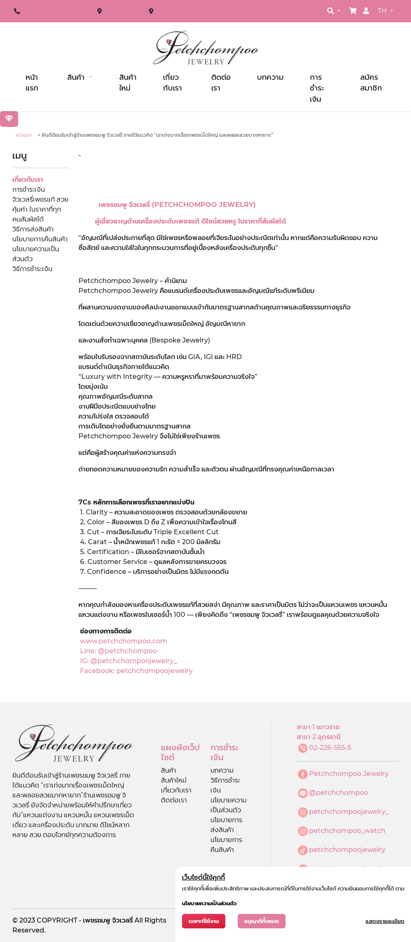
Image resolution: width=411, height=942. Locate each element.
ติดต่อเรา (221, 82)
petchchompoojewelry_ (349, 812)
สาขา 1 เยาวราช (125, 11)
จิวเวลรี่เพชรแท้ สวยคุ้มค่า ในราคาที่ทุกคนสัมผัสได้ (40, 209)
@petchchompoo (338, 793)
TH (383, 11)
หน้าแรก (32, 82)
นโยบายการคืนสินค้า (40, 239)
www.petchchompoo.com (123, 641)
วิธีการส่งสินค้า (33, 229)
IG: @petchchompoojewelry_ (127, 661)
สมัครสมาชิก (371, 82)
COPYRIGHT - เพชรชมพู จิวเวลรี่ (86, 920)
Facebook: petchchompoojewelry (136, 671)
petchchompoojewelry (347, 850)
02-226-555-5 (330, 748)
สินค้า (77, 77)
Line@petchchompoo (57, 11)
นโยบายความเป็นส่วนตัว (209, 903)
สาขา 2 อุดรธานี (176, 11)
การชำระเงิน (317, 88)
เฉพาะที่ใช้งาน (204, 921)
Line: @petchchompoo (118, 651)
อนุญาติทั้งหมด (261, 921)
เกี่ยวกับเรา (172, 82)
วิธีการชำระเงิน (32, 269)
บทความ (270, 77)
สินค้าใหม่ (128, 82)
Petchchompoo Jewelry (349, 774)
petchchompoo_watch (347, 831)
